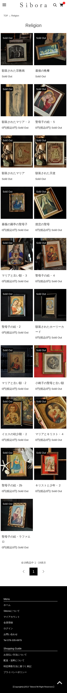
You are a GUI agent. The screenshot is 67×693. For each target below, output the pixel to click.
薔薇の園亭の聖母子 (15, 224)
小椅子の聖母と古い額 (49, 383)
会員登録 (8, 622)
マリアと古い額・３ (15, 275)
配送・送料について (14, 660)
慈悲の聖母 (42, 224)
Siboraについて (12, 611)
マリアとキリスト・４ (49, 434)
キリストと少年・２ (48, 485)
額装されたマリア (13, 173)
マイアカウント (12, 616)
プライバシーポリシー (15, 672)
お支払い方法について (15, 654)
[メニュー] (4, 5)
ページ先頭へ (59, 684)
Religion (15, 15)
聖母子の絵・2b (12, 485)
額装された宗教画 (13, 70)
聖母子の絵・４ (45, 275)
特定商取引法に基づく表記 (17, 666)
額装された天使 (45, 173)
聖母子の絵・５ (45, 121)
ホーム (7, 605)
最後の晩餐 (42, 70)
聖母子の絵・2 (11, 326)
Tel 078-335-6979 (13, 640)
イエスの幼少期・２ (15, 434)
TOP (6, 15)
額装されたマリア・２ (16, 121)
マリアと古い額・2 (14, 383)
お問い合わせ (11, 634)
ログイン (8, 628)
